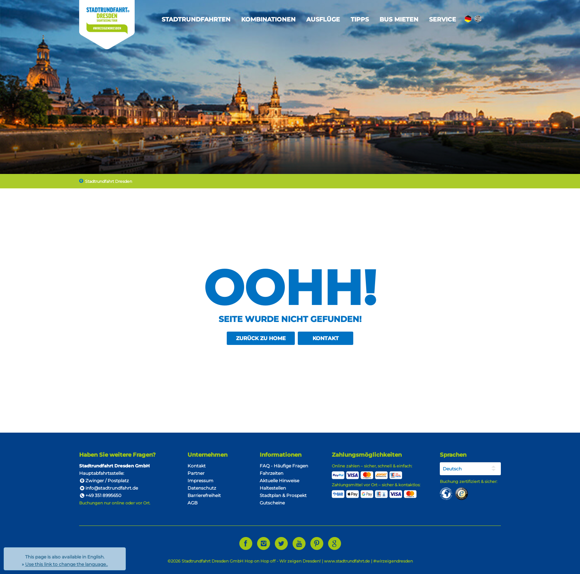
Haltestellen (273, 488)
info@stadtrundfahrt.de (108, 488)
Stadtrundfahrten (196, 19)
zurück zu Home (261, 338)
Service (442, 19)
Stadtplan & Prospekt (283, 495)
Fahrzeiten (271, 473)
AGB (193, 503)
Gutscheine (272, 503)
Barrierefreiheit (204, 495)
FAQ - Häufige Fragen (284, 466)
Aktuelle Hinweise (279, 480)
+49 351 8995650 (100, 495)
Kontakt (326, 338)
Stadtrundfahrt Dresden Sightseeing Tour (107, 24)
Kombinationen (268, 19)
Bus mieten (399, 19)
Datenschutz (202, 488)
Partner (196, 473)
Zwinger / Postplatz (107, 480)
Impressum (200, 480)
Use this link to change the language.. (66, 564)
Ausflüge (323, 19)
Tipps (360, 19)
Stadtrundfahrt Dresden (108, 181)
